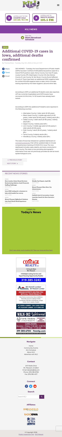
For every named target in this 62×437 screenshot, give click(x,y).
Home (31, 346)
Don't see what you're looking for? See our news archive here (31, 250)
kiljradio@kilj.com (33, 370)
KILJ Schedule (31, 350)
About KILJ (31, 352)
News (5, 47)
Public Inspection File (26, 434)
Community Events (31, 348)
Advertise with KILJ (31, 354)
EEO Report (39, 434)
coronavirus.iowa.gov (22, 143)
